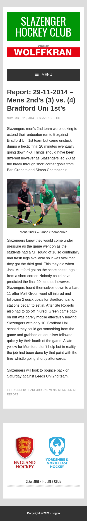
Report (12, 394)
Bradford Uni (37, 390)
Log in (56, 513)
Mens (53, 390)
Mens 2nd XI (67, 390)
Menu (46, 75)
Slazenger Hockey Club (43, 26)
